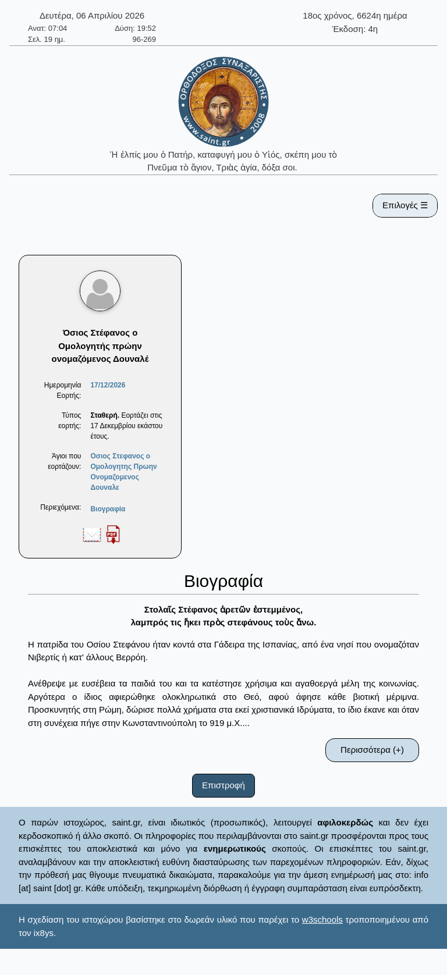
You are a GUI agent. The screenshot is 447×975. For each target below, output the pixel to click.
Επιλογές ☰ (405, 205)
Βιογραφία (107, 509)
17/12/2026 (107, 385)
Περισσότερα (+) (372, 750)
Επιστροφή (223, 785)
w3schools (322, 919)
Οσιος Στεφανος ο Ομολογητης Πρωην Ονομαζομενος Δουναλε (123, 472)
